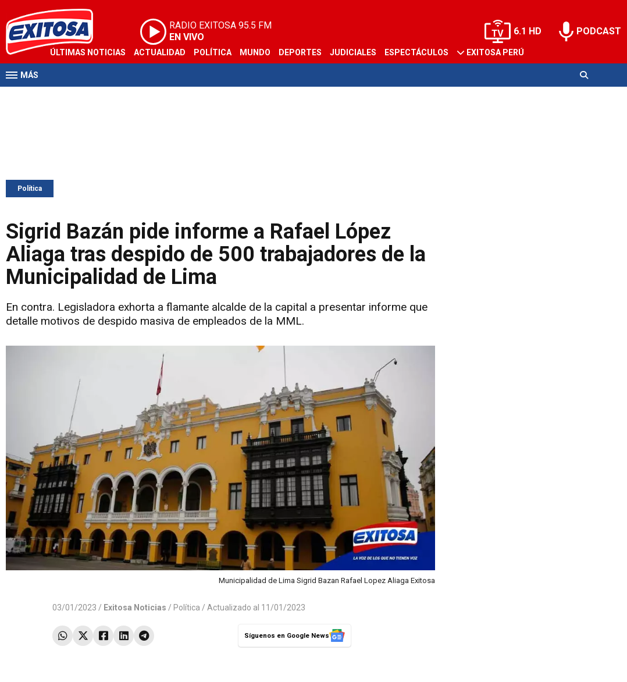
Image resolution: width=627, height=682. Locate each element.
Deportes (300, 52)
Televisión (73, 97)
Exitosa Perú (495, 52)
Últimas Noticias (88, 52)
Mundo (255, 52)
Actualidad (160, 52)
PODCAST (598, 31)
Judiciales (353, 52)
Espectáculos (416, 52)
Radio (117, 97)
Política (212, 52)
